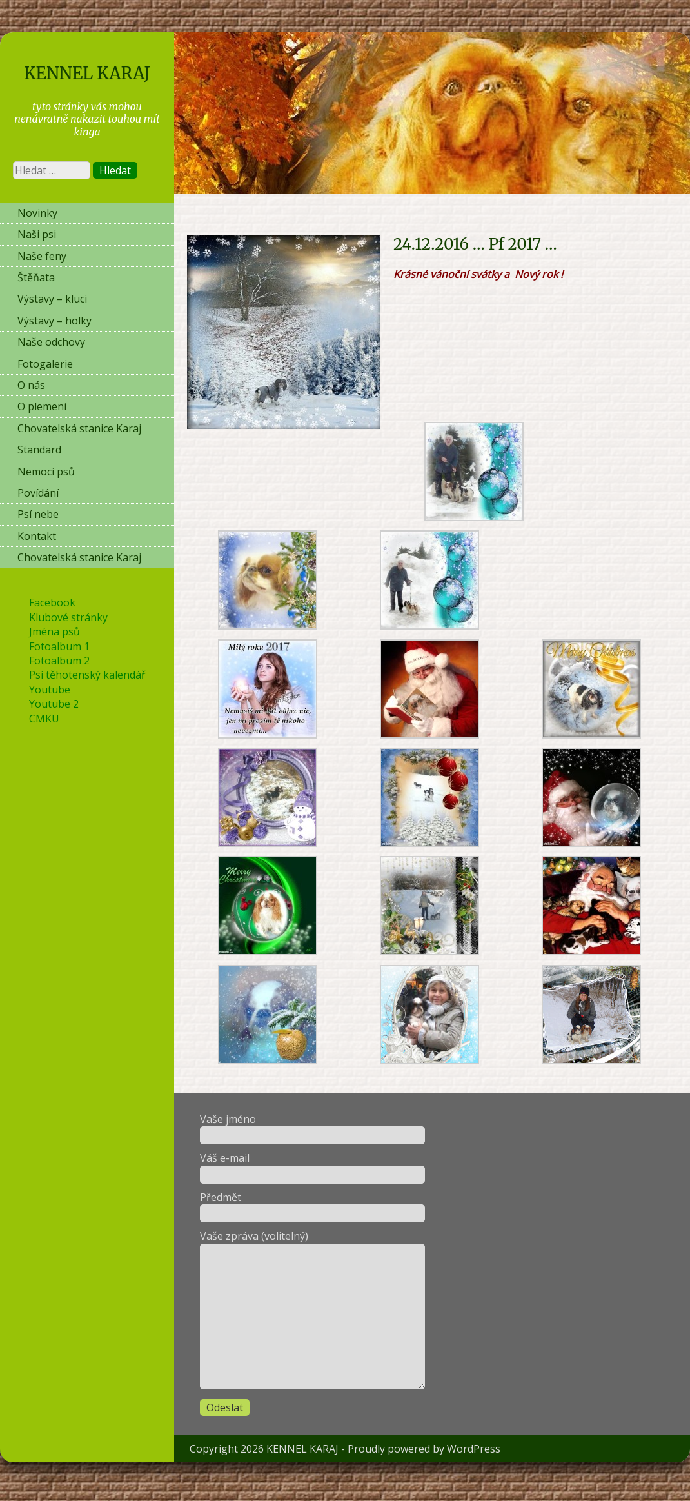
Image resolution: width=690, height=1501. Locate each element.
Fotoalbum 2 (59, 660)
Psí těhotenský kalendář (87, 675)
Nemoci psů (46, 471)
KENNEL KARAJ (87, 73)
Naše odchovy (51, 342)
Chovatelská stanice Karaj (79, 428)
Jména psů (54, 631)
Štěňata (36, 277)
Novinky (37, 213)
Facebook (52, 602)
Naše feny (41, 256)
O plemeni (41, 406)
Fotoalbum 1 (59, 646)
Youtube (49, 689)
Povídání (38, 493)
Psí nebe (38, 514)
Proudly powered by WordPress (424, 1449)
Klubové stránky (68, 617)
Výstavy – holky (54, 320)
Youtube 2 (54, 704)
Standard (39, 449)
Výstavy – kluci (52, 299)
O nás (31, 385)
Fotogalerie (45, 364)
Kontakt (36, 536)
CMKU (44, 718)
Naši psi (36, 234)
